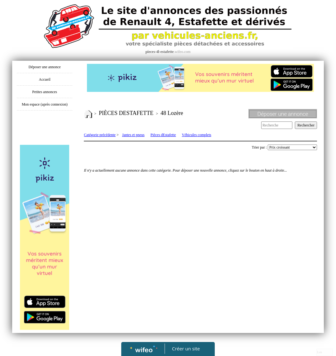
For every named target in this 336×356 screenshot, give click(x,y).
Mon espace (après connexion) (45, 104)
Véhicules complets (196, 135)
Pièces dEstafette (163, 135)
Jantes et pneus (133, 135)
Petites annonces (44, 92)
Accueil (44, 79)
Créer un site (186, 348)
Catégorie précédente (100, 135)
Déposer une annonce (45, 67)
